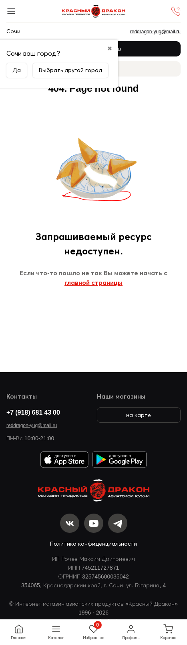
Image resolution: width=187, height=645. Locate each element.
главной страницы (93, 282)
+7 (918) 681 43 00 (33, 412)
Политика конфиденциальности (93, 543)
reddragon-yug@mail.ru (31, 425)
